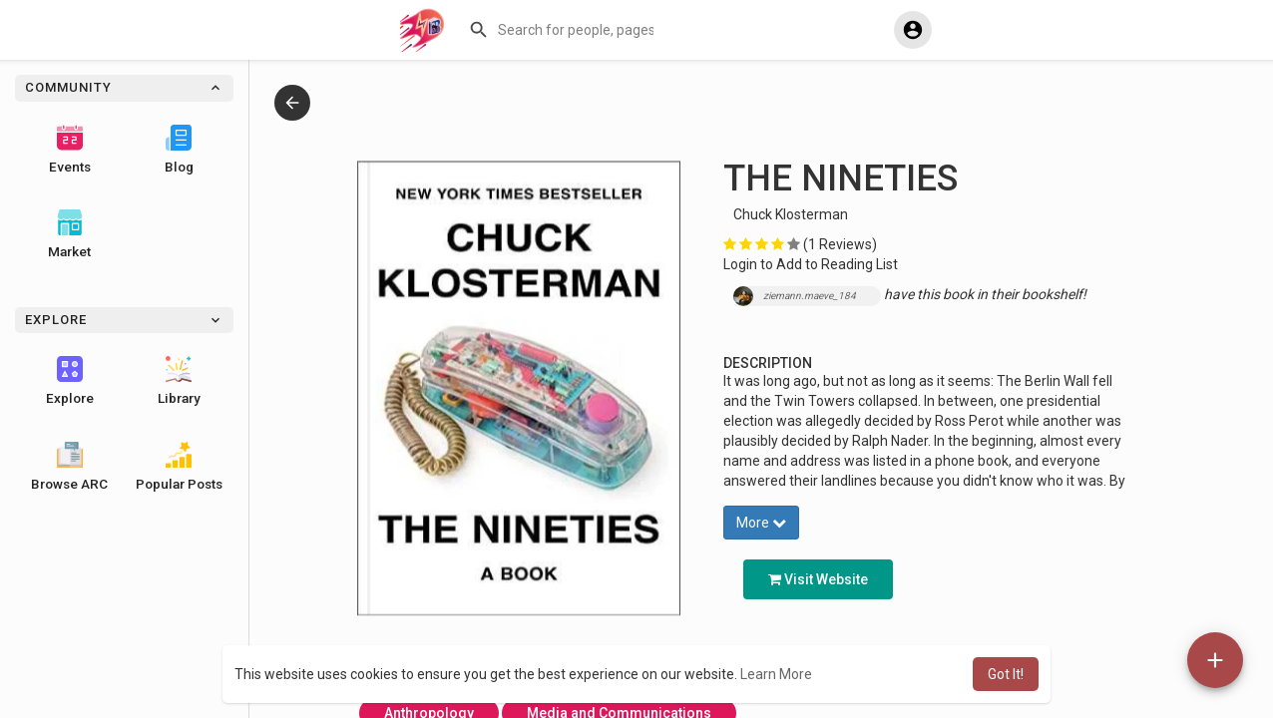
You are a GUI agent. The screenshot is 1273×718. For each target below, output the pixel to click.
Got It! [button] (1006, 674)
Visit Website (818, 579)
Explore (70, 381)
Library (179, 381)
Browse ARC (69, 467)
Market (69, 234)
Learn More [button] (776, 674)
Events (70, 150)
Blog (179, 150)
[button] (563, 30)
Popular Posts (179, 467)
